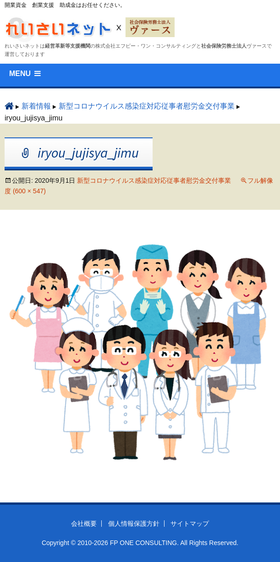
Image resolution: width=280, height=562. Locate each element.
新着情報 (36, 106)
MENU (20, 73)
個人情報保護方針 (133, 523)
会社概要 (84, 523)
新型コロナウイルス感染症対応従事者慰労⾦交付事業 (147, 106)
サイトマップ (189, 523)
